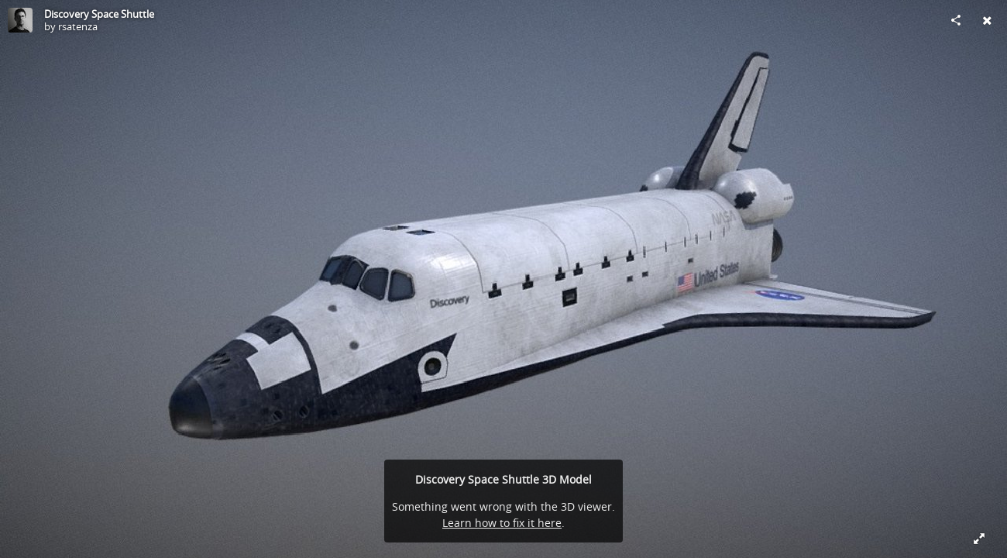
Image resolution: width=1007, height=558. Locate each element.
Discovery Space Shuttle (99, 14)
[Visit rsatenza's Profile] (20, 20)
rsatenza (78, 26)
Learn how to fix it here (502, 522)
